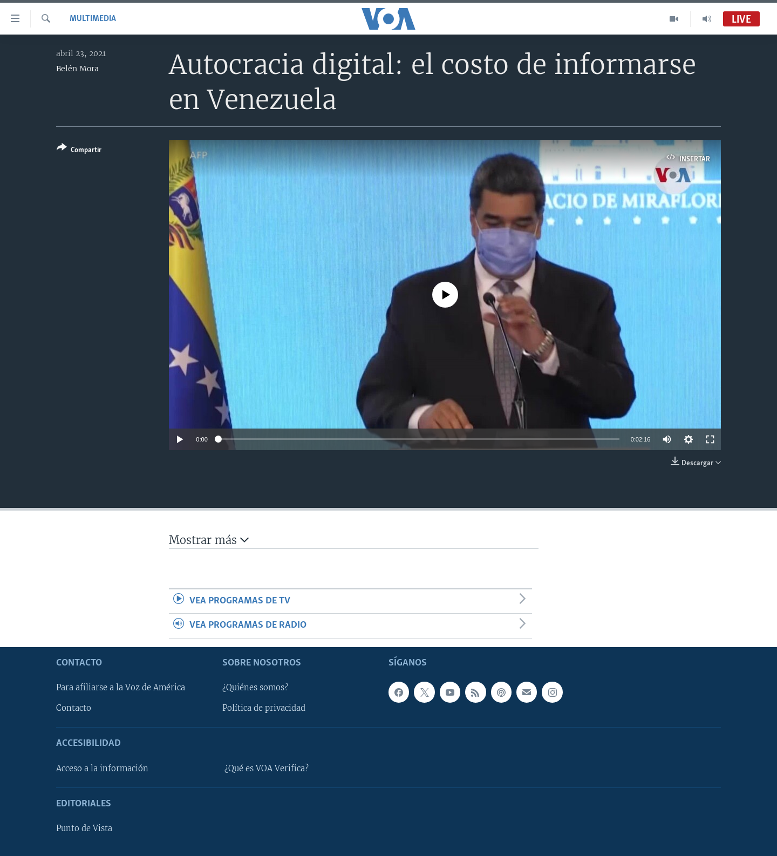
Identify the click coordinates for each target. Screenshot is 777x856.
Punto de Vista (84, 828)
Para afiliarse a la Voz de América (120, 687)
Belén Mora (77, 68)
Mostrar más (209, 540)
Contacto (73, 708)
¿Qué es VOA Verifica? (266, 768)
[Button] (79, 151)
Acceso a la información (102, 768)
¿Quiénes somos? (255, 687)
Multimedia (93, 19)
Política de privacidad (263, 708)
